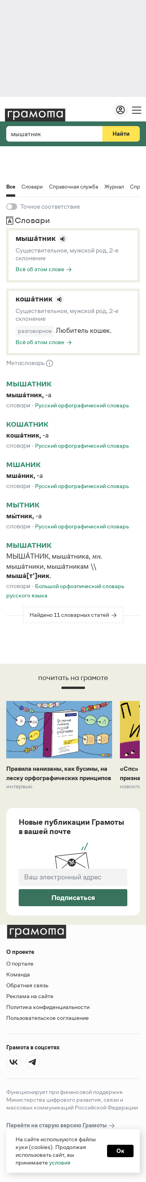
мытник (22, 505)
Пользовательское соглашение (47, 1017)
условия (59, 1162)
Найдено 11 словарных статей (69, 614)
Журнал (114, 186)
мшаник (23, 465)
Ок (120, 1150)
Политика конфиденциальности (48, 1007)
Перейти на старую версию (61, 1125)
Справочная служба (73, 186)
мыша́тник (36, 238)
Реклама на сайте (29, 996)
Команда (18, 974)
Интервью (19, 786)
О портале (19, 963)
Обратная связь (27, 985)
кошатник (27, 424)
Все (10, 187)
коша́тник (34, 298)
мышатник (28, 384)
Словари (32, 186)
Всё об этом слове (40, 269)
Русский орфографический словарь (82, 405)
